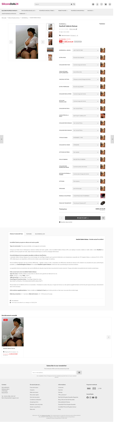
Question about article (65, 222)
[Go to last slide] (50, 26)
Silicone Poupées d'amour (10, 10)
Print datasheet (15, 300)
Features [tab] (29, 234)
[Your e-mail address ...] (54, 372)
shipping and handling (46, 415)
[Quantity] (61, 218)
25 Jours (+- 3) (74, 35)
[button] (50, 34)
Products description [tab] (16, 234)
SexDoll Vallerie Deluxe (9, 348)
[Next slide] (50, 58)
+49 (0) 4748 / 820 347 (9, 396)
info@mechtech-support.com (11, 398)
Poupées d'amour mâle (77, 10)
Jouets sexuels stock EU (9, 13)
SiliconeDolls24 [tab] (40, 234)
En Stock (91, 10)
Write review (73, 29)
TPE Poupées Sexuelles (28, 10)
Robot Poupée (63, 10)
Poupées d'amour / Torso (47, 10)
